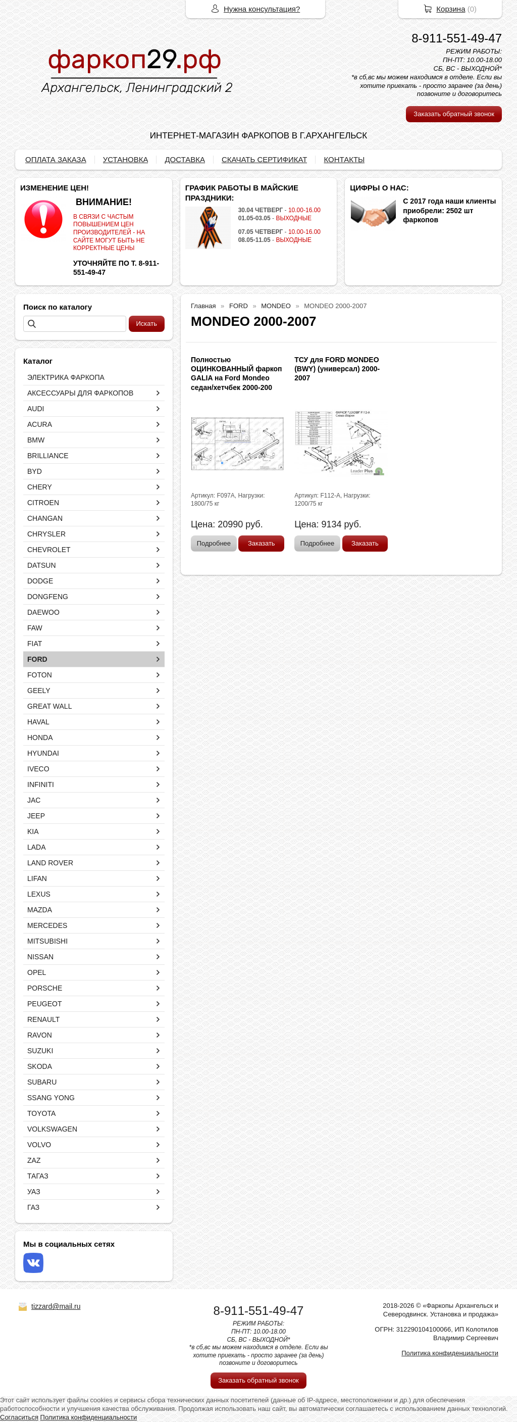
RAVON (39, 1035)
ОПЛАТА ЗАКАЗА (55, 159)
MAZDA (39, 910)
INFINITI (40, 784)
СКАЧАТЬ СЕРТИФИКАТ (264, 159)
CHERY (39, 487)
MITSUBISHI (47, 941)
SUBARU (42, 1082)
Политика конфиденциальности (449, 1353)
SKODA (39, 1066)
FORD (37, 659)
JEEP (36, 816)
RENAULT (43, 1019)
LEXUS (38, 894)
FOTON (39, 675)
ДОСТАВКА (185, 159)
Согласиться (19, 1417)
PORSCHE (44, 988)
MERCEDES (47, 925)
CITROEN (43, 503)
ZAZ (33, 1160)
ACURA (39, 424)
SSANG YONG (51, 1098)
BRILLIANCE (48, 456)
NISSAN (40, 957)
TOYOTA (41, 1113)
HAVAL (38, 722)
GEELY (38, 691)
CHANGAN (45, 518)
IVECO (38, 769)
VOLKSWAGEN (52, 1129)
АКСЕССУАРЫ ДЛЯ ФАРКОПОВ (80, 393)
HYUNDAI (43, 753)
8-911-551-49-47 (456, 38)
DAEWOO (43, 612)
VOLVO (39, 1145)
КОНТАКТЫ (344, 159)
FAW (34, 628)
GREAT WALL (49, 706)
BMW (35, 440)
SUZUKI (40, 1051)
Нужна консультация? (262, 9)
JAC (33, 800)
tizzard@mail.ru (55, 1306)
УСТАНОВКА (125, 159)
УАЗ (33, 1192)
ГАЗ (33, 1207)
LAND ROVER (50, 863)
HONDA (40, 737)
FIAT (34, 644)
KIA (33, 831)
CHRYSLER (46, 534)
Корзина (450, 9)
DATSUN (41, 565)
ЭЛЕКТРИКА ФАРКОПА (66, 377)
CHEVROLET (49, 550)
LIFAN (37, 878)
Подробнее (214, 543)
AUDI (35, 409)
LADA (36, 847)
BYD (34, 471)
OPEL (36, 972)
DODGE (40, 581)
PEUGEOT (44, 1004)
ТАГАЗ (37, 1176)
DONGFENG (47, 597)
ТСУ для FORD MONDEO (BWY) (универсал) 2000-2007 (337, 369)
